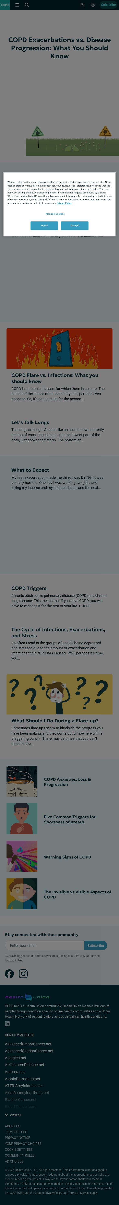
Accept (75, 225)
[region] (59, 204)
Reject (44, 225)
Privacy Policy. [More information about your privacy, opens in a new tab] (64, 203)
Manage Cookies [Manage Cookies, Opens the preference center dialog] (55, 213)
